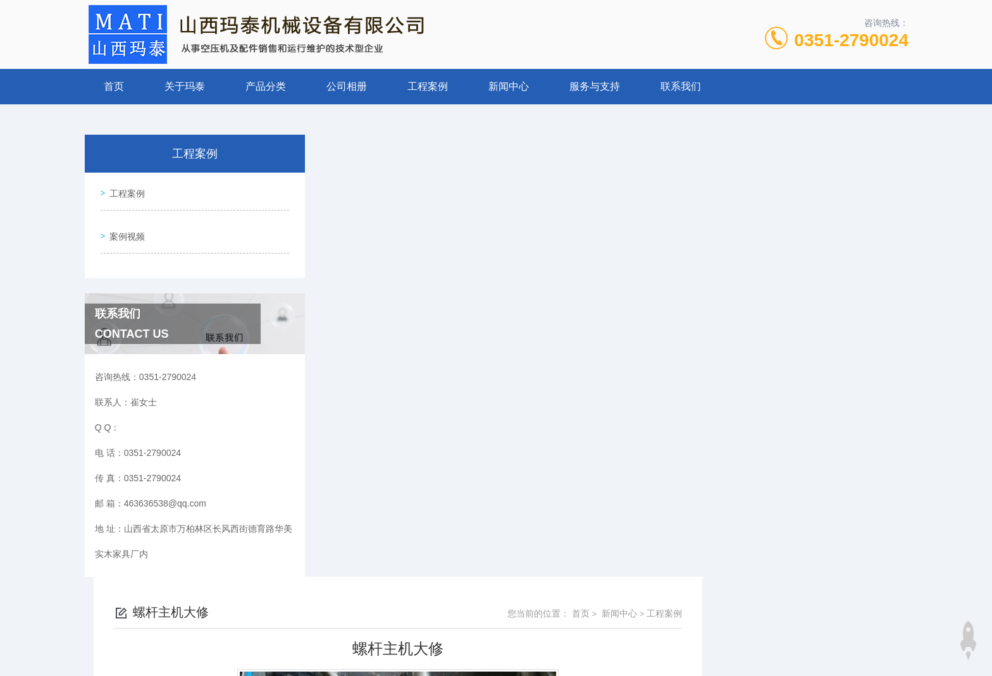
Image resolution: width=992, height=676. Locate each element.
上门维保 (383, 527)
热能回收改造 (392, 505)
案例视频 (124, 226)
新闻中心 (508, 86)
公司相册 (346, 86)
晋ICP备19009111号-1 (584, 635)
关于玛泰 (184, 86)
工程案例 (427, 86)
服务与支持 (594, 86)
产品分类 (265, 86)
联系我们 (680, 86)
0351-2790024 (851, 40)
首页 (114, 86)
